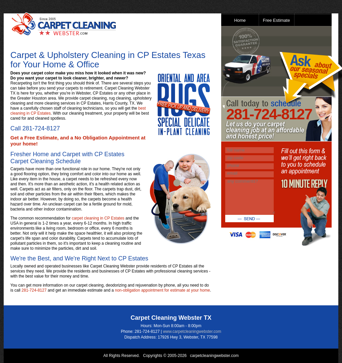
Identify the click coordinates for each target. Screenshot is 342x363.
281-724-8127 (41, 128)
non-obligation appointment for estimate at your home (162, 290)
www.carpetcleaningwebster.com (192, 331)
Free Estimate (276, 20)
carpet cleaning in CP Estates (98, 218)
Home (240, 20)
